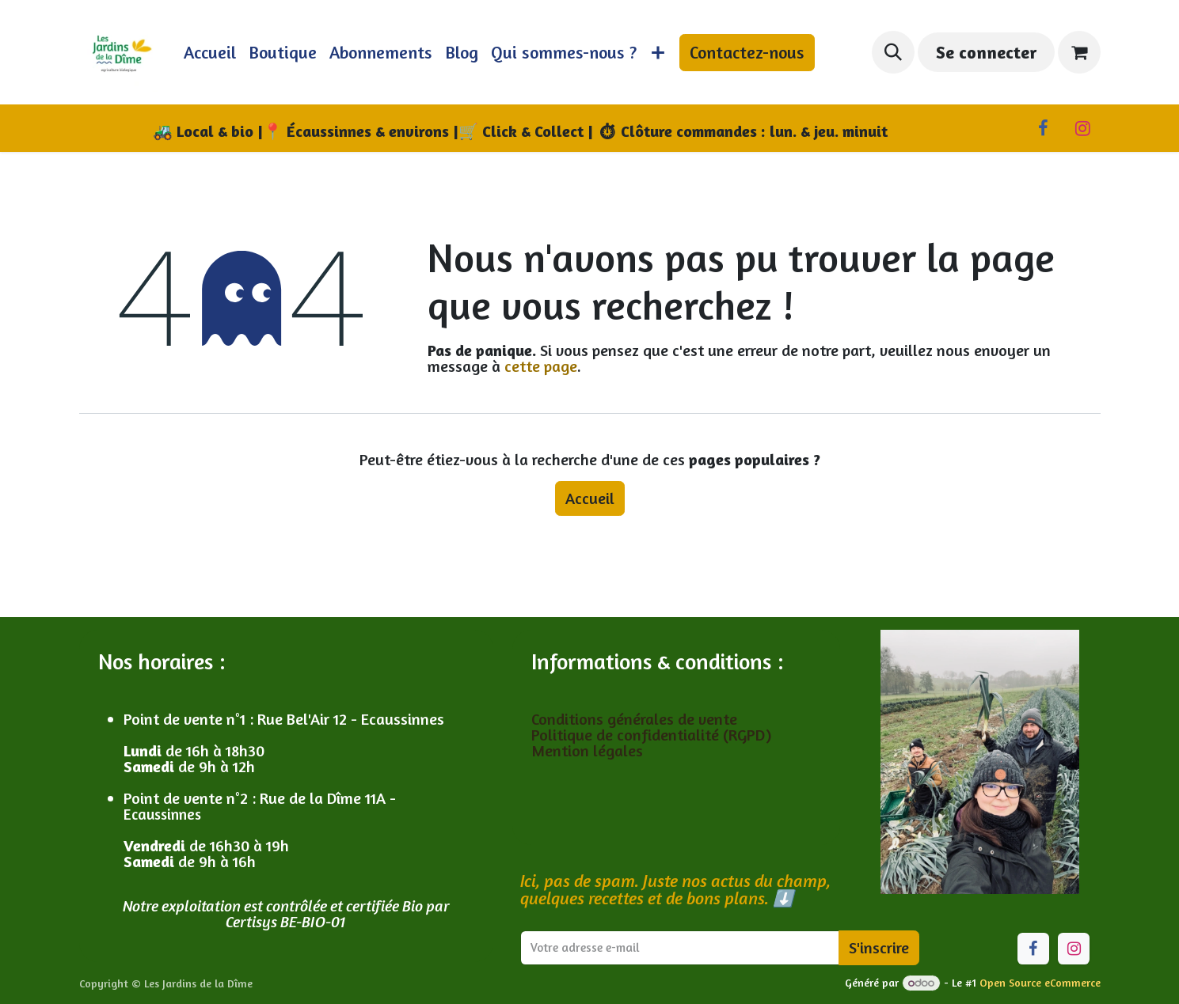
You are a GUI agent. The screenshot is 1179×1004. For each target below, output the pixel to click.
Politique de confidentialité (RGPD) (651, 734)
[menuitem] (209, 52)
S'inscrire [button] (879, 947)
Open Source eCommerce (1040, 982)
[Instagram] (1083, 128)
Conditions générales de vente (636, 719)
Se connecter (986, 52)
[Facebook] (1043, 128)
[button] (893, 52)
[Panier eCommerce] (1079, 52)
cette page (540, 366)
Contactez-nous (747, 52)
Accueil (589, 498)
